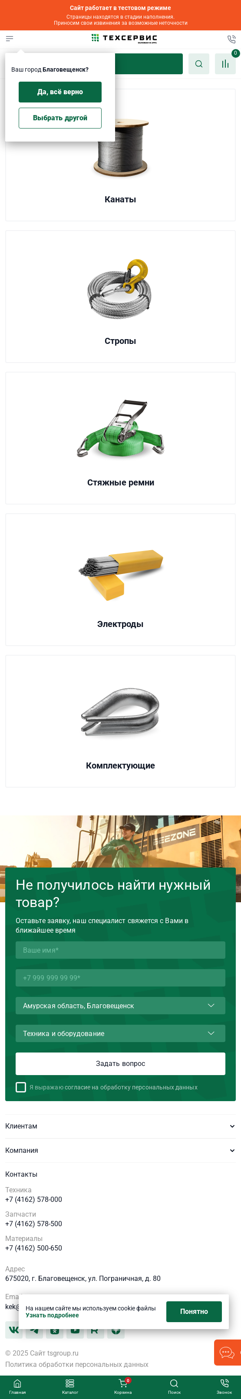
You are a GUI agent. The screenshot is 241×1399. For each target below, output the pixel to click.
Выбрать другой (60, 118)
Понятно (194, 1311)
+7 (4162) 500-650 (33, 1248)
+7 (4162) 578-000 (33, 1200)
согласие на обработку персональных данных (131, 1087)
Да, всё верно (60, 92)
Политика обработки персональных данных (77, 1365)
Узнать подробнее (52, 1315)
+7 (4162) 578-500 (33, 1224)
